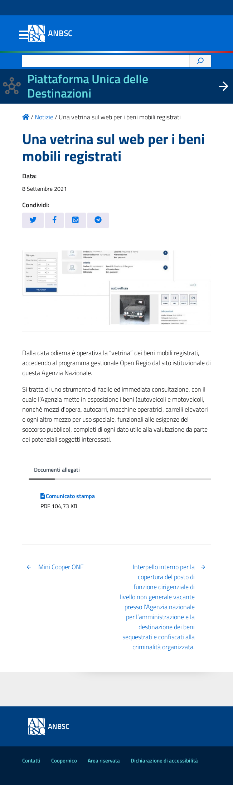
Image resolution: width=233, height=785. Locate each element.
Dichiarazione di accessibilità (164, 760)
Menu (24, 35)
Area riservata (104, 760)
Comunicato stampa (67, 496)
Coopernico (64, 760)
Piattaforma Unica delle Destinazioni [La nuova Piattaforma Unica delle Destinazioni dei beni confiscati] (87, 86)
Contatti (31, 760)
